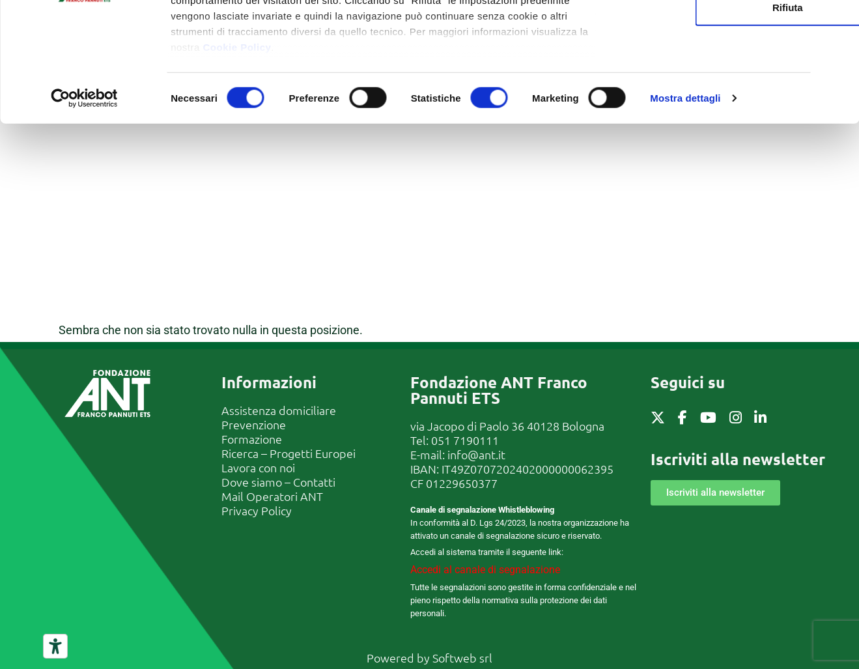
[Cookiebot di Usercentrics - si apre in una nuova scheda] (84, 208)
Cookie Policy (237, 156)
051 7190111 (465, 440)
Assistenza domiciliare (278, 410)
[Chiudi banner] (838, 20)
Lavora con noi (258, 467)
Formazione (251, 438)
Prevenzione (253, 424)
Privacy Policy (256, 510)
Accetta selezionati (717, 75)
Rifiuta (717, 116)
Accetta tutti (717, 33)
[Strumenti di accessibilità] (55, 646)
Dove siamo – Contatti (278, 481)
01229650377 (462, 483)
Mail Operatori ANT (272, 496)
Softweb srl (462, 657)
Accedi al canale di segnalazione (485, 569)
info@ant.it (476, 454)
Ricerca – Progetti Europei (288, 453)
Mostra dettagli (685, 208)
